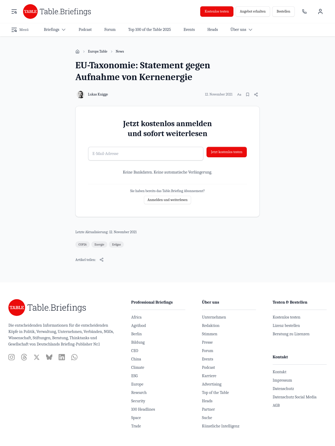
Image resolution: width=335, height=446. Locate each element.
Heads (207, 401)
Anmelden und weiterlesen (167, 200)
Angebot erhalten (253, 11)
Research (139, 392)
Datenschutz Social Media (295, 397)
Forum (207, 350)
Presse (207, 342)
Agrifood (138, 325)
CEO (134, 350)
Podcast (208, 367)
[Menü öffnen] (14, 11)
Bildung (137, 342)
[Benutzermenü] (320, 11)
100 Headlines (143, 409)
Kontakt (280, 372)
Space (136, 417)
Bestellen (283, 11)
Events (207, 359)
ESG (134, 375)
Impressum (282, 380)
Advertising (212, 384)
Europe (137, 384)
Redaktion (211, 325)
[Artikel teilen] (256, 94)
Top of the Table (215, 392)
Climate (137, 367)
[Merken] (247, 94)
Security (138, 401)
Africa (136, 317)
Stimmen (209, 334)
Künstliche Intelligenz (220, 426)
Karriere (209, 375)
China (136, 359)
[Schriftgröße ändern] (239, 94)
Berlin (136, 334)
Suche (207, 417)
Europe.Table (97, 51)
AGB (276, 405)
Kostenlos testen (217, 11)
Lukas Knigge (98, 94)
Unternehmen (214, 317)
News (120, 51)
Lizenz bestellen (286, 325)
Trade (136, 426)
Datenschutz (283, 388)
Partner (208, 409)
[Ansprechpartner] (304, 11)
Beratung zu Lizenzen (291, 334)
